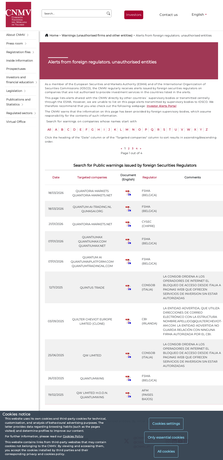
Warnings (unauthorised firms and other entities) (97, 35)
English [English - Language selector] (198, 14)
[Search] (109, 13)
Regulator (149, 177)
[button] (20, 35)
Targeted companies (92, 177)
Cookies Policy (73, 436)
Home (53, 35)
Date (55, 177)
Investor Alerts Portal (161, 106)
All (49, 129)
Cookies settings (166, 424)
